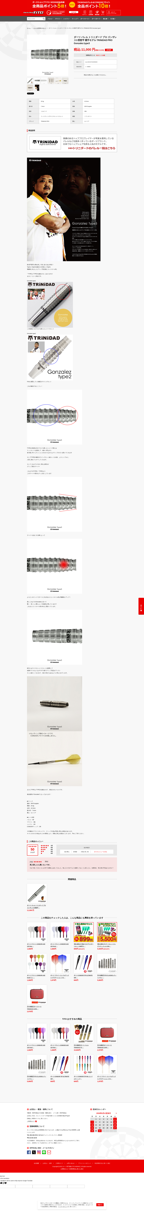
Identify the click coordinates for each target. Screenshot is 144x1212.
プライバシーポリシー (84, 1163)
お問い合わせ (70, 1163)
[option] (47, 55)
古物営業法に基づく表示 (76, 1169)
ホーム (29, 28)
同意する (100, 1205)
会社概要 (36, 1163)
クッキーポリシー (63, 1206)
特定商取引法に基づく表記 (102, 1163)
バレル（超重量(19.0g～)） (39, 28)
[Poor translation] (4, 1183)
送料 (50, 1163)
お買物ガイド (64, 1169)
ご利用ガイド (59, 1163)
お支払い (45, 1163)
